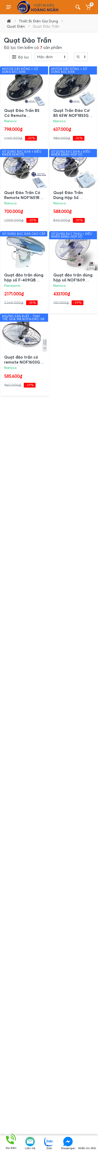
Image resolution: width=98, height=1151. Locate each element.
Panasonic (12, 285)
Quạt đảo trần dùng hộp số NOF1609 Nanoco (73, 279)
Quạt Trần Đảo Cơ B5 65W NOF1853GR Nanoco (72, 115)
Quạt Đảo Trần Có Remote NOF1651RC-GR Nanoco (24, 197)
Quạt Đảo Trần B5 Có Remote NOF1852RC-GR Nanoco (21, 118)
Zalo (49, 1143)
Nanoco (10, 121)
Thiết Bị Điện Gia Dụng (38, 21)
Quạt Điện (16, 26)
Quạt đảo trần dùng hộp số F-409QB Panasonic (23, 279)
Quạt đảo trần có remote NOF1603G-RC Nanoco (23, 362)
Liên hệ (30, 1143)
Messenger (68, 1143)
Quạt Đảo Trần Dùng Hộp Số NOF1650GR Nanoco (73, 197)
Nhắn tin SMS (87, 1143)
